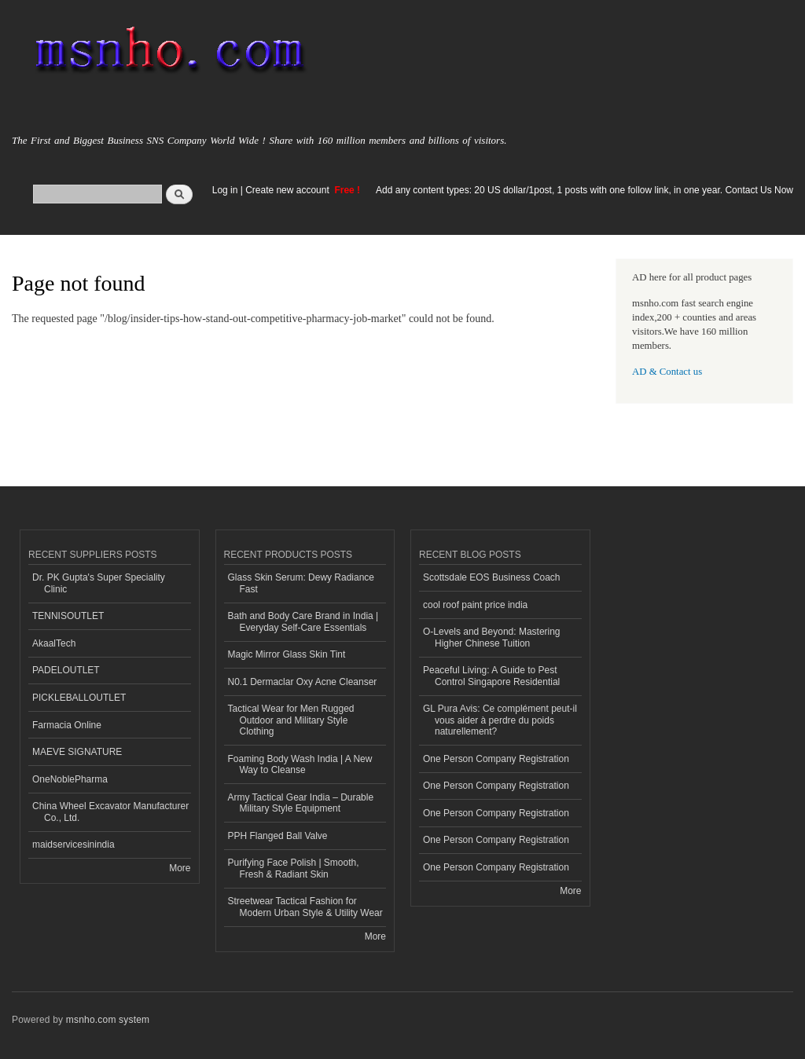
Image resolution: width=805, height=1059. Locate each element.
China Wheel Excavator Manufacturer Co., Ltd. (110, 812)
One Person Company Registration (496, 758)
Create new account (288, 190)
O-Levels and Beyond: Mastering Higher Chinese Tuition (492, 637)
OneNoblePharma (70, 779)
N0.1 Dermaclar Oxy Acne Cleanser (302, 681)
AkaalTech (53, 643)
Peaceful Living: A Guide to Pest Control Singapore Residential (491, 676)
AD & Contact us (667, 371)
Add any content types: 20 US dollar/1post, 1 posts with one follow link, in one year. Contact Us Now (584, 190)
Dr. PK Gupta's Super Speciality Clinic (98, 583)
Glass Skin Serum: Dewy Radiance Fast (301, 583)
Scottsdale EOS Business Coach (492, 577)
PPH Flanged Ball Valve (278, 835)
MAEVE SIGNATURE (77, 751)
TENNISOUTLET (68, 615)
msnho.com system (107, 1019)
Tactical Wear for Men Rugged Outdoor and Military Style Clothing (291, 720)
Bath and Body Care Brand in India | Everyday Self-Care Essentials (303, 621)
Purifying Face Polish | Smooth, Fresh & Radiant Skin (293, 868)
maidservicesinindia (73, 844)
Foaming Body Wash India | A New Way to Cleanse (300, 764)
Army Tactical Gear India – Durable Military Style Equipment (301, 803)
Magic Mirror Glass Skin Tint (287, 654)
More (179, 868)
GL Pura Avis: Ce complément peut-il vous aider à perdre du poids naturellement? (500, 720)
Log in (225, 190)
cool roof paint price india (475, 604)
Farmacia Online (66, 725)
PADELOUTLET (66, 670)
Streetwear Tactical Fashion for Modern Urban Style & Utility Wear (305, 907)
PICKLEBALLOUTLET (79, 697)
